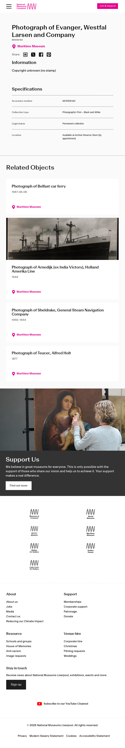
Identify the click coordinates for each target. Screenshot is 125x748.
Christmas (70, 646)
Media (10, 611)
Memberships (72, 601)
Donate (68, 616)
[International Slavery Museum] (34, 530)
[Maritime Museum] (90, 530)
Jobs (9, 606)
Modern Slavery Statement (46, 736)
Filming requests (74, 651)
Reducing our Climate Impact (24, 621)
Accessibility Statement (94, 736)
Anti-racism (13, 651)
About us (12, 601)
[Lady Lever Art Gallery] (34, 564)
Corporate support (75, 606)
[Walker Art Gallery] (34, 547)
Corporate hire (73, 641)
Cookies (71, 736)
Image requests (16, 656)
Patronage (70, 611)
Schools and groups (19, 641)
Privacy (22, 736)
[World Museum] (90, 513)
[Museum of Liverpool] (34, 513)
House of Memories (18, 646)
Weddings (70, 656)
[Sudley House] (90, 547)
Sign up (16, 684)
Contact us (13, 616)
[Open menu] (9, 6)
